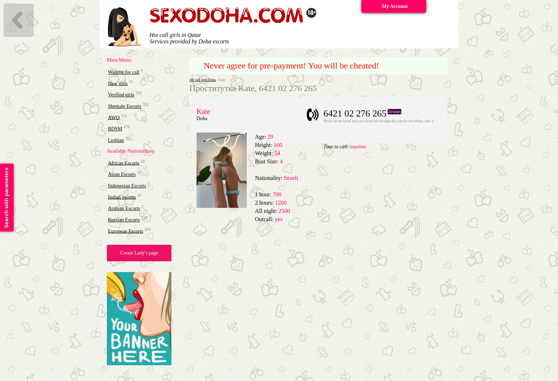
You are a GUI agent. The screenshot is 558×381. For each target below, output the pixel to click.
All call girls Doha (202, 80)
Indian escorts (122, 197)
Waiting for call (124, 72)
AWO (113, 117)
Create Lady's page (139, 253)
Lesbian (116, 140)
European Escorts (125, 231)
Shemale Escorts (124, 106)
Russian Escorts (124, 220)
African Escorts (123, 163)
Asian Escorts (122, 174)
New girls (118, 83)
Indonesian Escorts (127, 186)
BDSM (115, 129)
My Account (395, 6)
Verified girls (121, 94)
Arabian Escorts (124, 208)
